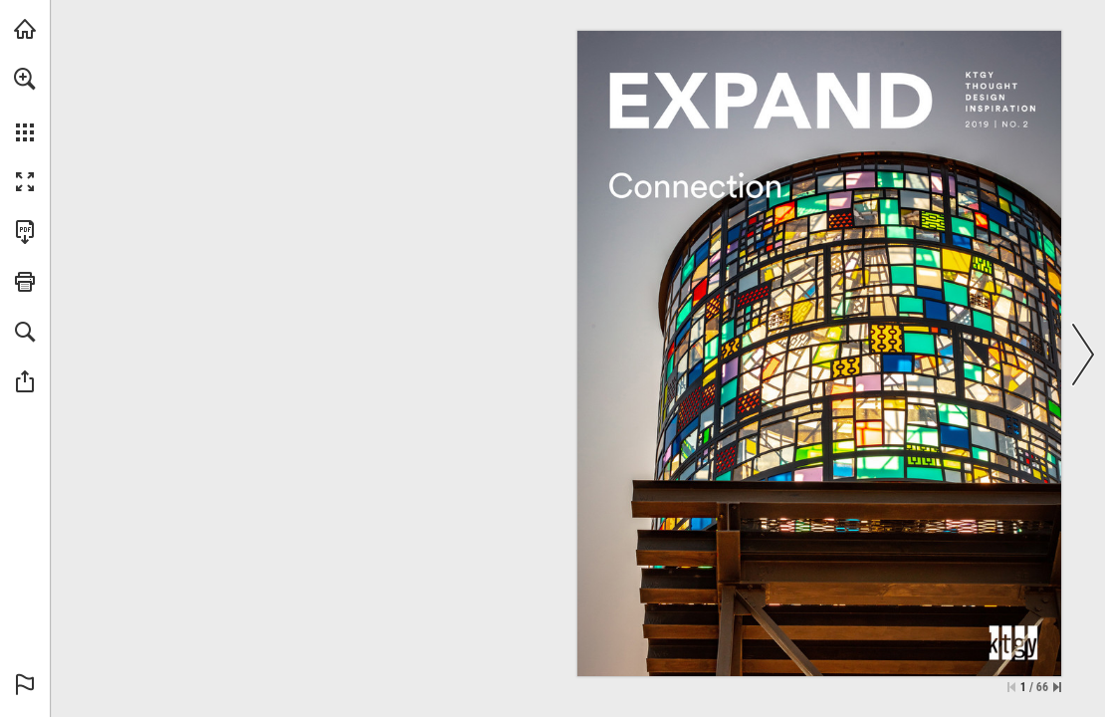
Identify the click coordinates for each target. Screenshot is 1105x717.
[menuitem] (25, 105)
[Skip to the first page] (1011, 687)
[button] (25, 79)
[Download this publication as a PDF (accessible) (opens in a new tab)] (25, 232)
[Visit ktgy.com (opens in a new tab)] (25, 29)
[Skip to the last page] (1057, 687)
